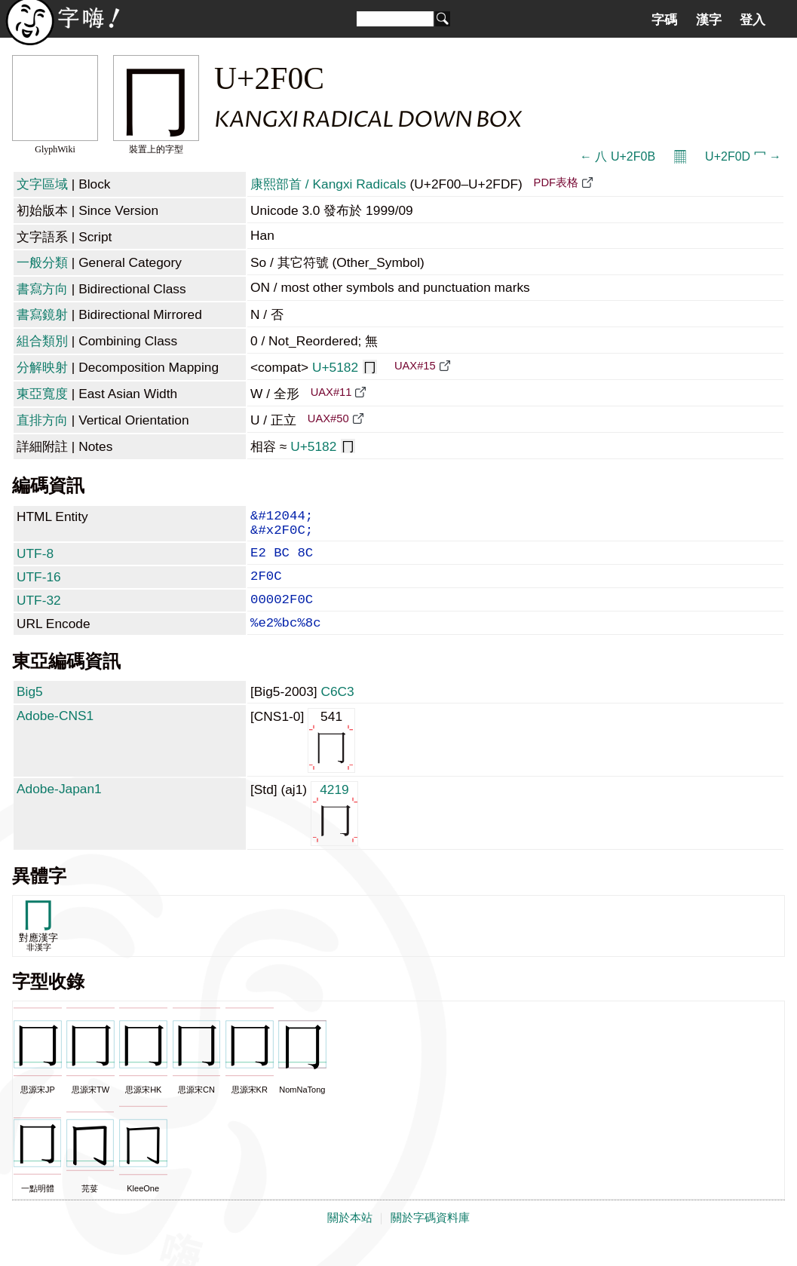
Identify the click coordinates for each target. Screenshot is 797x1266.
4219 (334, 832)
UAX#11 (331, 392)
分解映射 (42, 367)
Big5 (30, 711)
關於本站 (349, 1237)
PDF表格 (556, 182)
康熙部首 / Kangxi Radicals (328, 184)
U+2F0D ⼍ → (743, 156)
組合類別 (42, 340)
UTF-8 (35, 561)
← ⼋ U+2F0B (617, 156)
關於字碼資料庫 (430, 1237)
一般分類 (42, 262)
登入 (752, 19)
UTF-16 (39, 587)
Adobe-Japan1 (59, 808)
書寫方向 (42, 288)
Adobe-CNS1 (55, 735)
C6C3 (337, 711)
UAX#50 (328, 418)
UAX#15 (415, 366)
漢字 (709, 19)
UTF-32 (39, 613)
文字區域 (42, 184)
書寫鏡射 (42, 314)
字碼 (664, 19)
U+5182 (344, 367)
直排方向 (42, 420)
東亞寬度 (42, 393)
